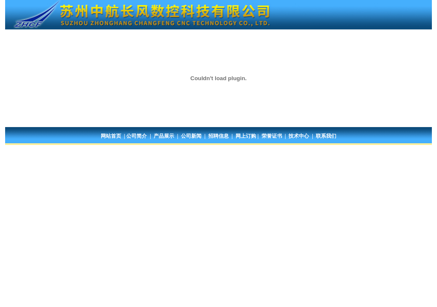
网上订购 (246, 136)
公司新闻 (191, 136)
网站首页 (111, 136)
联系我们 (326, 136)
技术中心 (298, 136)
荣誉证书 (272, 136)
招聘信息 (218, 136)
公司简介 (136, 136)
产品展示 (164, 136)
